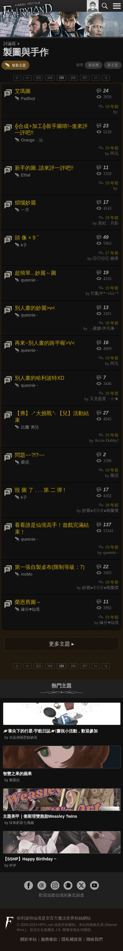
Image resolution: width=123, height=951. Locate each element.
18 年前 (108, 106)
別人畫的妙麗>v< (35, 308)
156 (73, 77)
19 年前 (108, 148)
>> (95, 77)
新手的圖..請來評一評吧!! (44, 168)
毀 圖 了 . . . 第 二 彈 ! (40, 490)
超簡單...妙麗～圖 (35, 273)
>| (105, 77)
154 (49, 77)
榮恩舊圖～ (28, 602)
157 (84, 77)
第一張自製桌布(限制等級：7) (49, 567)
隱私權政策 (71, 939)
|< (17, 77)
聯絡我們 (94, 939)
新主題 (112, 65)
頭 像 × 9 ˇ (27, 238)
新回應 (93, 65)
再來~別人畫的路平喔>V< (45, 343)
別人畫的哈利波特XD (39, 378)
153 (38, 77)
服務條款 (49, 939)
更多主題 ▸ (61, 644)
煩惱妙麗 (25, 203)
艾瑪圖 (23, 91)
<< (27, 77)
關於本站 (28, 939)
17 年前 (108, 253)
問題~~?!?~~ (29, 455)
